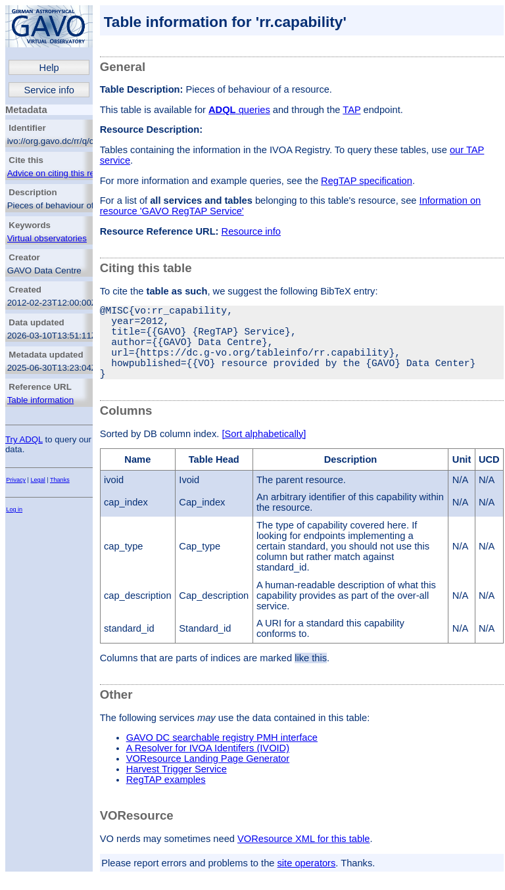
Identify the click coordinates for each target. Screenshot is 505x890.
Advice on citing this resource (64, 173)
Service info (49, 90)
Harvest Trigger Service (176, 787)
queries (239, 110)
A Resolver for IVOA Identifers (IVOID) (207, 766)
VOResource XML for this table (303, 857)
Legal (38, 480)
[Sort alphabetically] (264, 452)
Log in (14, 509)
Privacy (16, 480)
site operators (306, 881)
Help (49, 67)
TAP (351, 110)
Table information (40, 400)
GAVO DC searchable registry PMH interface (222, 756)
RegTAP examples (166, 798)
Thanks (60, 480)
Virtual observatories (47, 238)
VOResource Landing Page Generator (208, 777)
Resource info (251, 231)
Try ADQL (24, 439)
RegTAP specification (366, 181)
